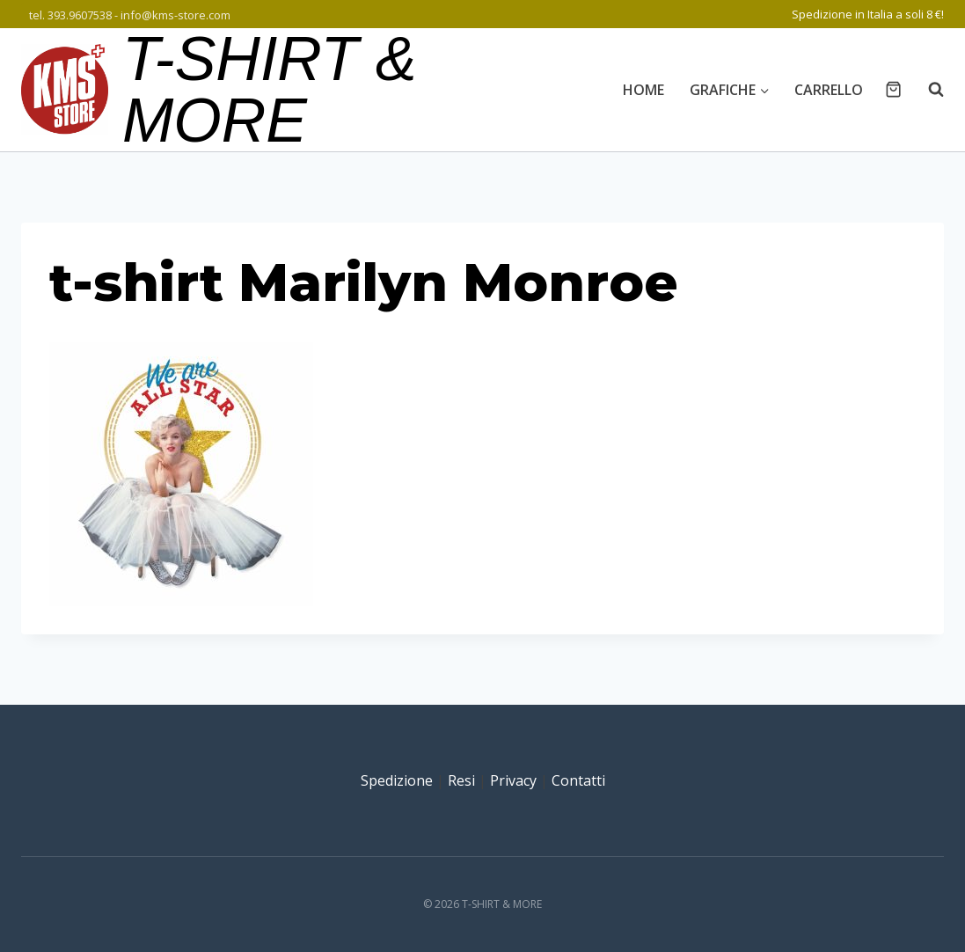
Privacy (513, 780)
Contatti (578, 780)
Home (643, 89)
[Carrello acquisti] (893, 89)
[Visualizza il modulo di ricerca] (927, 90)
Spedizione (397, 780)
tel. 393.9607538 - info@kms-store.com (129, 15)
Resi (461, 780)
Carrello (828, 89)
